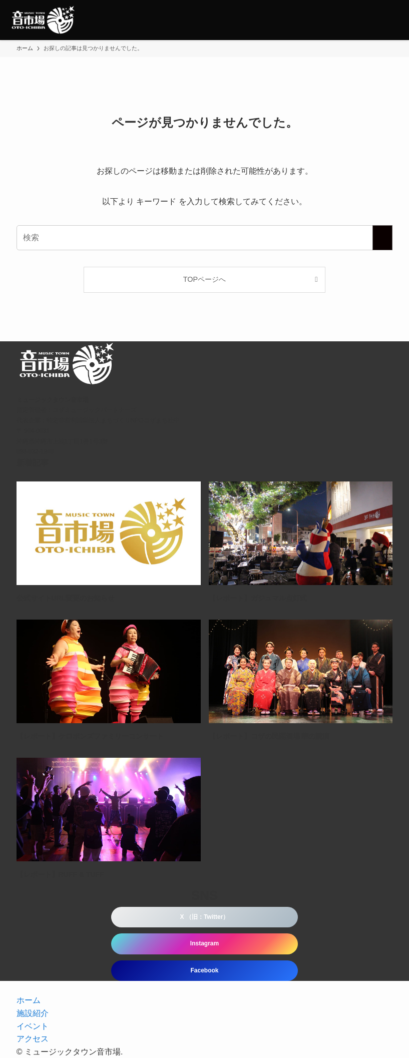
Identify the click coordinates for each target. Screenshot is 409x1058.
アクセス (33, 1038)
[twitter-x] (192, 985)
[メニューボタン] (389, 20)
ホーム (29, 1000)
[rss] (216, 985)
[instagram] (204, 985)
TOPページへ (204, 279)
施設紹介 (33, 1013)
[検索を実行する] (382, 237)
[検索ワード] (205, 237)
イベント (33, 1026)
